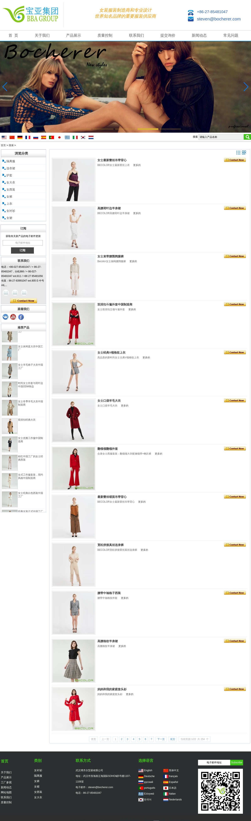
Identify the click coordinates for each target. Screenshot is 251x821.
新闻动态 (199, 35)
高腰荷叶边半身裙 (109, 208)
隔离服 (10, 161)
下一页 (161, 739)
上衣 (9, 203)
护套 (9, 175)
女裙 (9, 217)
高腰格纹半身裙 (107, 641)
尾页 (172, 739)
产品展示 (73, 35)
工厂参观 (6, 782)
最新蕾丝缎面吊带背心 (112, 496)
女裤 (9, 196)
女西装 (10, 189)
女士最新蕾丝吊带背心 (112, 160)
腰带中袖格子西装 (109, 593)
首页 (3, 145)
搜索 (11, 145)
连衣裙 (10, 168)
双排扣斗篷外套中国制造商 (114, 304)
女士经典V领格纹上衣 (111, 352)
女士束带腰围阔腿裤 (110, 256)
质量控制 (104, 35)
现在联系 (23, 301)
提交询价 (167, 35)
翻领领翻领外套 (107, 448)
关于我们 (42, 35)
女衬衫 (10, 210)
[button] (80, 129)
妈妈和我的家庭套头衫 (112, 689)
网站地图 (6, 792)
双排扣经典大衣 (27, 421)
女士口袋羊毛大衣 (109, 400)
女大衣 (10, 182)
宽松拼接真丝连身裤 (110, 545)
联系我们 (136, 35)
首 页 (13, 35)
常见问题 (230, 35)
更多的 (137, 165)
